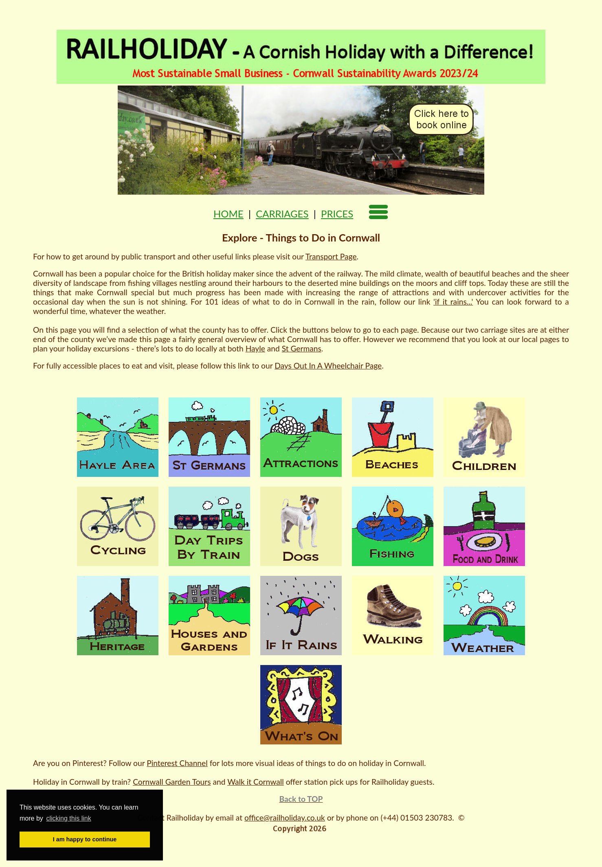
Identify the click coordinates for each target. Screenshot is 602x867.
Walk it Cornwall (255, 781)
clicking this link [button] (68, 818)
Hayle (255, 348)
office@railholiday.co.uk (284, 817)
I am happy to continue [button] (85, 839)
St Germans (301, 348)
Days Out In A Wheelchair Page (328, 365)
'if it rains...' (453, 301)
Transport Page (331, 256)
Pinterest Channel (177, 763)
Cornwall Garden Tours (172, 781)
